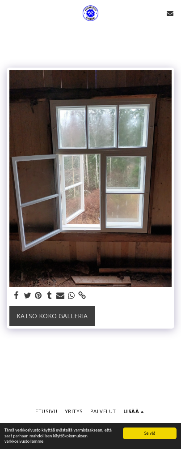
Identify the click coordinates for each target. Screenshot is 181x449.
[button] (9, 13)
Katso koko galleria (52, 316)
